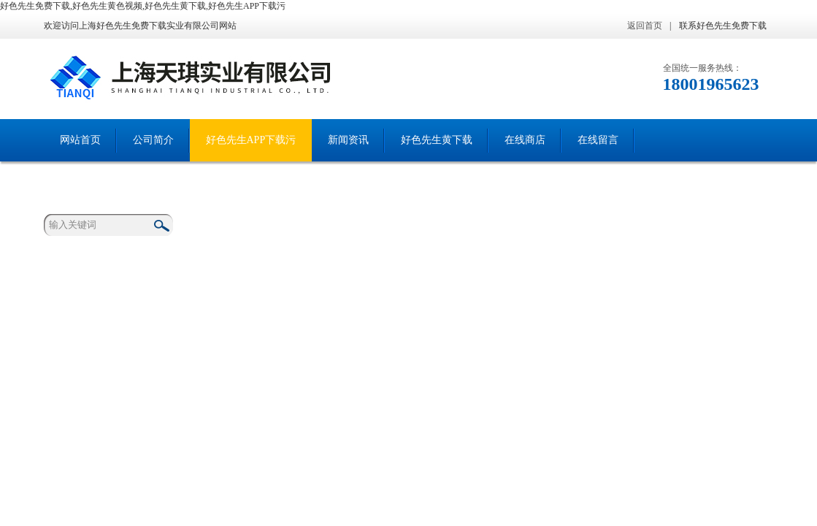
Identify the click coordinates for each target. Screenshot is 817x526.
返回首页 (644, 25)
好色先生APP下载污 (251, 139)
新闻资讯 (348, 139)
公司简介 (153, 139)
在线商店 (525, 139)
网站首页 (80, 139)
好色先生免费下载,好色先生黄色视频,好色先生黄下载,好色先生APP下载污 (142, 6)
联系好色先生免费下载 (723, 25)
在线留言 (598, 139)
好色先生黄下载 (436, 139)
